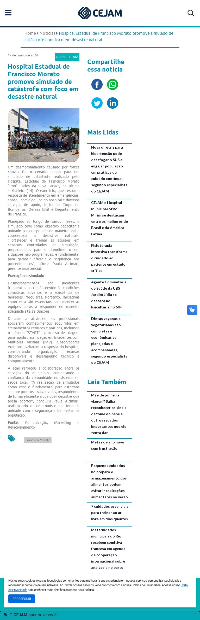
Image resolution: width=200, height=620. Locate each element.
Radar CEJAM (67, 57)
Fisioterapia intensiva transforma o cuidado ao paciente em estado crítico (109, 258)
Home (30, 33)
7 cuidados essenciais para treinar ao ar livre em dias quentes (109, 512)
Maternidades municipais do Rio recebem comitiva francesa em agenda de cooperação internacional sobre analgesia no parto (108, 549)
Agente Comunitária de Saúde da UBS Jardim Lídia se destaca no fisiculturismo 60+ (109, 294)
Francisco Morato (38, 440)
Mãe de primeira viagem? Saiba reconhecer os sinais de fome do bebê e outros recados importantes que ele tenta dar (108, 414)
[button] (13, 134)
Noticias (47, 33)
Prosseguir (21, 599)
